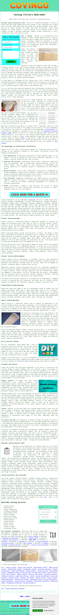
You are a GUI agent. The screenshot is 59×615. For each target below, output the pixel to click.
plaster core (25, 46)
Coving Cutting (13, 577)
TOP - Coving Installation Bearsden (13, 588)
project (27, 498)
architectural (22, 431)
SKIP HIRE (32, 539)
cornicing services (7, 543)
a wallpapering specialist (10, 538)
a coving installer (38, 534)
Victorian (30, 56)
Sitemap (2, 601)
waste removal (27, 543)
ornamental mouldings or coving (44, 23)
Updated (23, 601)
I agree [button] (35, 610)
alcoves (38, 413)
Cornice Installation (50, 579)
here (45, 497)
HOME (35, 10)
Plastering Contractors (41, 581)
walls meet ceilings (51, 39)
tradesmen (24, 546)
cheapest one (12, 116)
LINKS (39, 10)
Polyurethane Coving (40, 567)
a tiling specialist (41, 541)
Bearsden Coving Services (13, 502)
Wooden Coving (22, 574)
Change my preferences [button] (49, 610)
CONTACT (48, 10)
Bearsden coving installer (18, 82)
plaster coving (19, 233)
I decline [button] (40, 610)
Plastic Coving (11, 567)
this (26, 361)
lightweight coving (49, 460)
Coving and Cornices (25, 567)
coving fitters (26, 211)
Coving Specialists (7, 579)
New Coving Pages (9, 601)
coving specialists (24, 208)
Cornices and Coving (39, 572)
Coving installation (7, 199)
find (6, 478)
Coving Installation (17, 571)
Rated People (50, 129)
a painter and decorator (9, 539)
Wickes (22, 138)
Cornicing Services (44, 569)
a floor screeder (32, 536)
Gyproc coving (43, 325)
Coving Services (42, 571)
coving (30, 26)
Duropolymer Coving (29, 569)
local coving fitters (20, 470)
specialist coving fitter (47, 103)
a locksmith (21, 541)
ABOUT (43, 10)
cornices (39, 95)
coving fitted (46, 29)
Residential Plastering (14, 583)
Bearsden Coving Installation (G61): (13, 23)
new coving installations (22, 88)
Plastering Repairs (29, 583)
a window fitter (33, 538)
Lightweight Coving (13, 572)
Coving (37, 41)
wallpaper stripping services (11, 545)
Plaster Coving (52, 577)
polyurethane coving (19, 451)
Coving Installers (7, 581)
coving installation (8, 497)
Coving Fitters (31, 571)
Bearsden (32, 199)
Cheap (19, 116)
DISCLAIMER (54, 10)
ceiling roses (48, 93)
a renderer (45, 543)
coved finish (23, 85)
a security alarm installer (39, 545)
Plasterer (29, 581)
